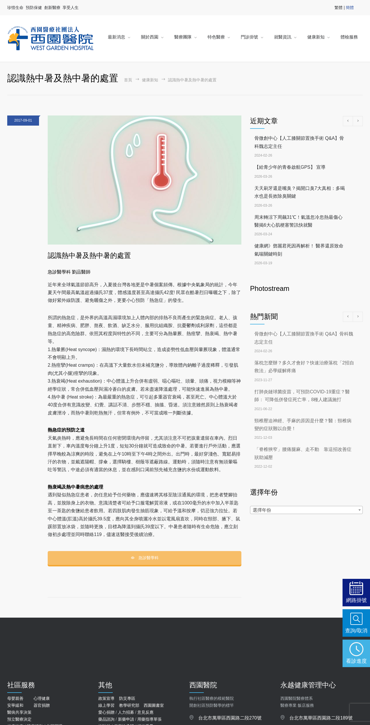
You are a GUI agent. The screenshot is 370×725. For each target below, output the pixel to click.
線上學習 (106, 705)
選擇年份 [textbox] (262, 510)
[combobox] (306, 510)
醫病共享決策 (19, 712)
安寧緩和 (15, 705)
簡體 (350, 7)
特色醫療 (216, 36)
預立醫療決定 (19, 719)
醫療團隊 (183, 36)
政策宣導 (106, 698)
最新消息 (116, 36)
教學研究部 (129, 705)
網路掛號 (356, 600)
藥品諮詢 (106, 719)
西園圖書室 (154, 705)
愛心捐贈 (106, 712)
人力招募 (126, 712)
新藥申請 (126, 719)
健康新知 (316, 36)
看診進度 (356, 661)
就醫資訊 (282, 36)
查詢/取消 (356, 630)
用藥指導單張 (149, 719)
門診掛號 (249, 36)
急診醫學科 (144, 557)
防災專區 (127, 698)
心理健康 (42, 698)
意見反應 (145, 712)
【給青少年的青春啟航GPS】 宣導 (289, 167)
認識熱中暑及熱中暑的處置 (89, 255)
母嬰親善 (15, 698)
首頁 (128, 80)
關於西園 (149, 36)
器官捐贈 (42, 705)
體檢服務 (349, 36)
